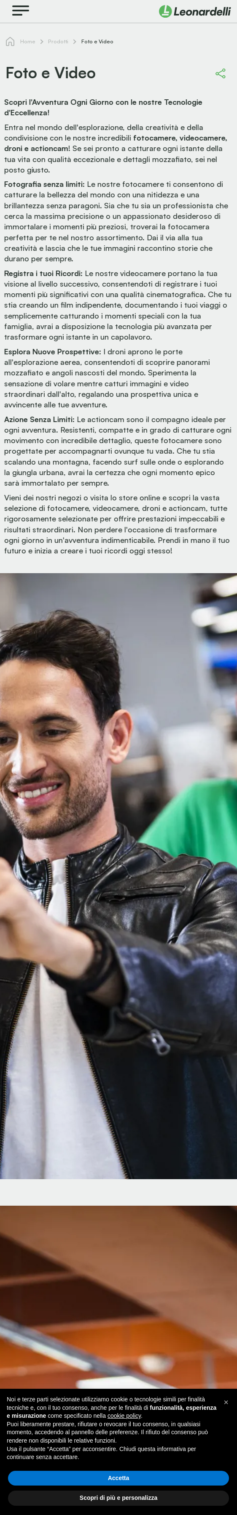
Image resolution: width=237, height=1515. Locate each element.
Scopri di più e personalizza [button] (118, 1497)
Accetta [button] (118, 1478)
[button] (226, 1402)
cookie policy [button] (124, 1415)
